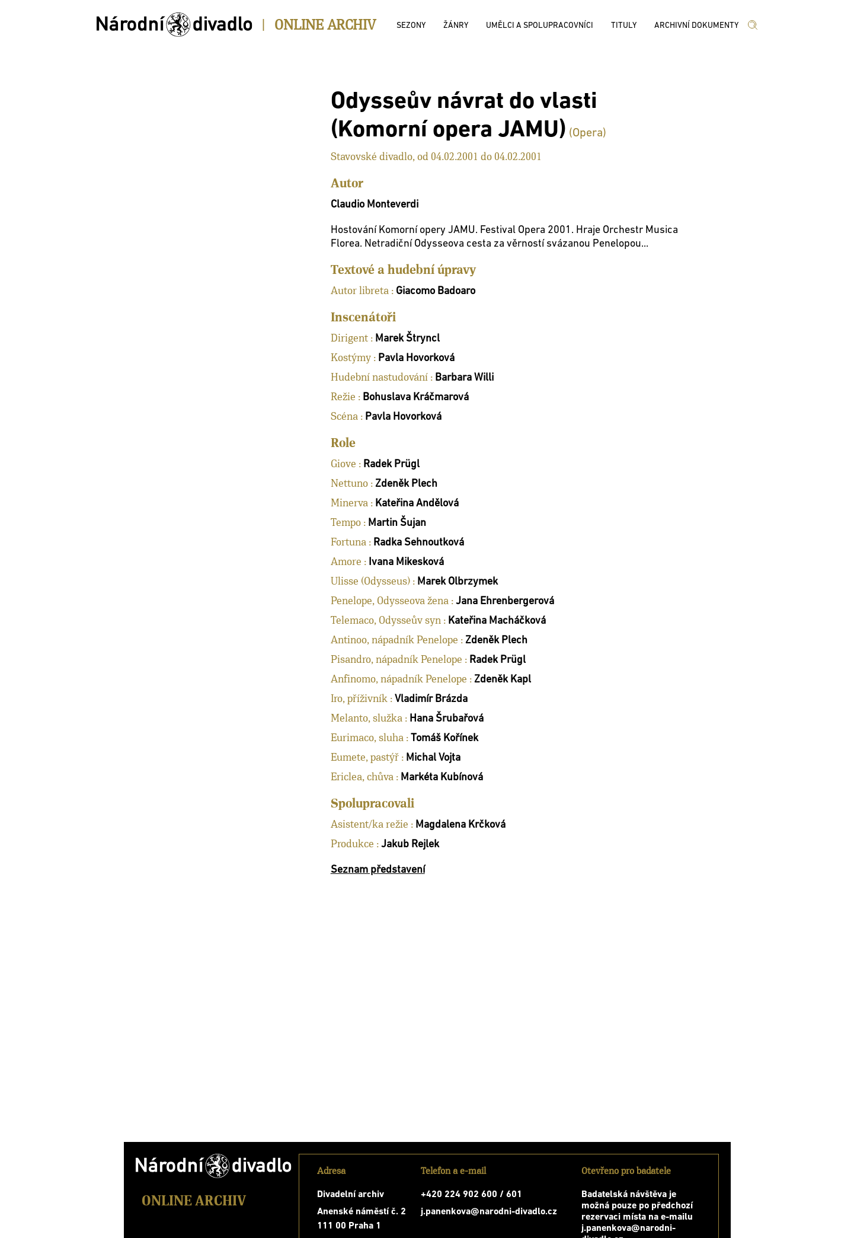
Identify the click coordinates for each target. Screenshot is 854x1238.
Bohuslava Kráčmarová (416, 397)
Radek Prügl (391, 464)
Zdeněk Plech (406, 484)
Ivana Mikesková (406, 562)
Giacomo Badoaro (435, 291)
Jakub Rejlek (410, 844)
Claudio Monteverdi (374, 204)
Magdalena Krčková (460, 825)
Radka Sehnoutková (418, 542)
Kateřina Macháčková (497, 621)
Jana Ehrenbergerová (505, 601)
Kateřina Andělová (417, 503)
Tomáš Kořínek (444, 738)
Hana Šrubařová (447, 719)
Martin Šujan (397, 523)
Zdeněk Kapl (502, 679)
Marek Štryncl (407, 338)
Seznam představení (378, 870)
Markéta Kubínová (442, 777)
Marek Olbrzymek (457, 582)
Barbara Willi (464, 378)
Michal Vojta (433, 758)
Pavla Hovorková (416, 358)
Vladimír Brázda (431, 699)
